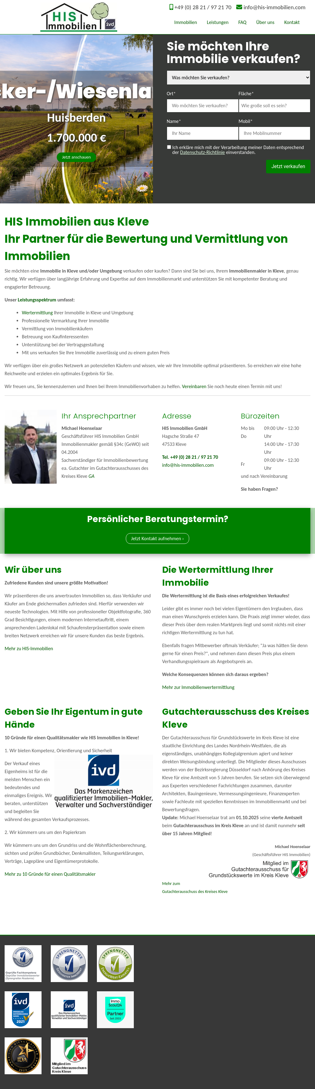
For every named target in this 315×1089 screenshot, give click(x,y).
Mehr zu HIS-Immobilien (29, 648)
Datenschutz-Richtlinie (202, 152)
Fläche (246, 93)
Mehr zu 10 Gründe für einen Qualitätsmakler (50, 874)
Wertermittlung (37, 313)
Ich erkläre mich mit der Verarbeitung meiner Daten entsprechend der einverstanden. (238, 150)
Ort (171, 93)
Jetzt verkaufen (288, 166)
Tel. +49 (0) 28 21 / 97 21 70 (190, 457)
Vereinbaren (194, 386)
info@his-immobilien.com (274, 7)
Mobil (246, 120)
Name (174, 120)
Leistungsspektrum (37, 300)
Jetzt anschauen (76, 157)
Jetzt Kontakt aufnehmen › (157, 538)
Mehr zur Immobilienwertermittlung (198, 687)
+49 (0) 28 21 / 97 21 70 (202, 7)
